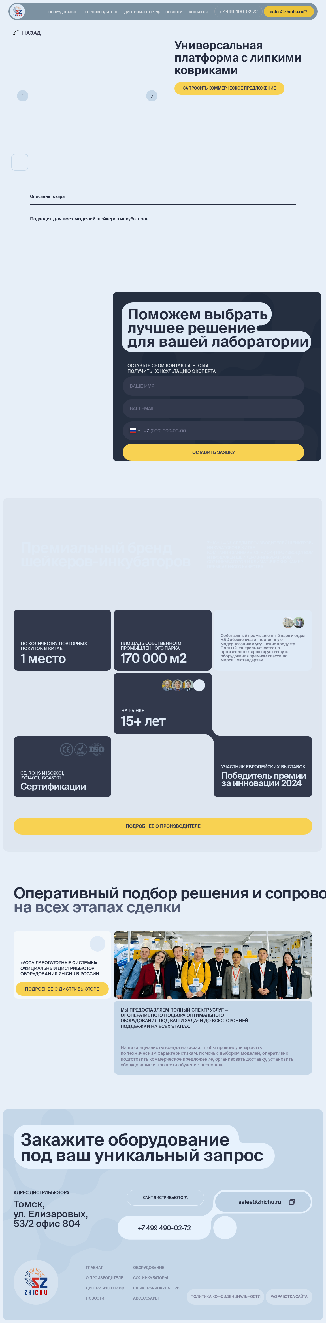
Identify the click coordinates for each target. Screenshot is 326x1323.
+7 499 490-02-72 (238, 11)
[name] (213, 385)
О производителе (101, 12)
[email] (213, 408)
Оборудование (62, 12)
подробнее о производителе (163, 826)
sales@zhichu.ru (286, 11)
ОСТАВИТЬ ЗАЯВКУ (213, 452)
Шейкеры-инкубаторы (156, 1288)
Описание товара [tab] (47, 196)
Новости (173, 12)
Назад (31, 33)
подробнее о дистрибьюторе (62, 988)
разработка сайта (289, 1296)
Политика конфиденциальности (226, 1296)
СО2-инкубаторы (150, 1278)
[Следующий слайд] (151, 95)
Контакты (198, 12)
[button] (229, 88)
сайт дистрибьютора (165, 1198)
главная (94, 1268)
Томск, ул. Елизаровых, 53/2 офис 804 (51, 1214)
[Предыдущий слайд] (22, 95)
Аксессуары (146, 1298)
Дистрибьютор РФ (142, 12)
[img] (17, 12)
